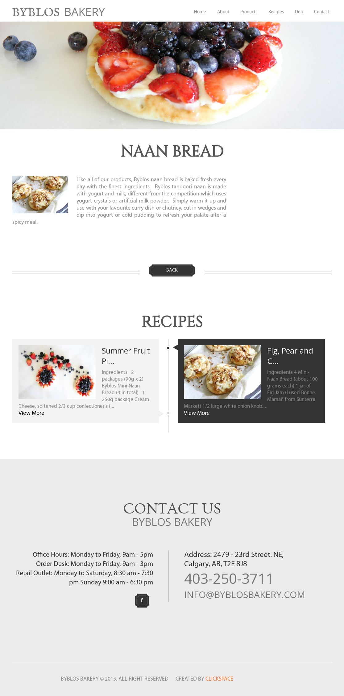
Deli (299, 12)
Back (172, 270)
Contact (321, 12)
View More (31, 413)
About (223, 12)
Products (248, 12)
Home (200, 12)
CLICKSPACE (219, 679)
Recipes (276, 12)
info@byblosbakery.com (244, 594)
